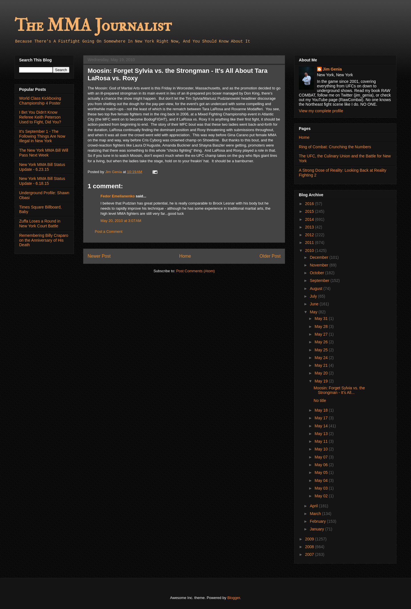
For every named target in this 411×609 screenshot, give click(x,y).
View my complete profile (321, 111)
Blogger (233, 598)
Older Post (270, 256)
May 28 (322, 326)
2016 (310, 203)
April (314, 506)
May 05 (322, 472)
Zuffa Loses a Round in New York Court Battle (40, 223)
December (319, 257)
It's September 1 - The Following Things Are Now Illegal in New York (42, 136)
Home (185, 256)
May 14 (322, 426)
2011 (310, 242)
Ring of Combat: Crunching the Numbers (335, 147)
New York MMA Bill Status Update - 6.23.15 (42, 167)
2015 (310, 211)
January (317, 529)
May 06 (322, 464)
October (317, 273)
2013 (310, 227)
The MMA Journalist (93, 25)
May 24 (322, 357)
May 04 (322, 480)
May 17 (322, 418)
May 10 (322, 449)
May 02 (322, 496)
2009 (310, 539)
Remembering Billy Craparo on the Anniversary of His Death (43, 240)
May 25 (322, 350)
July (314, 296)
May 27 (322, 334)
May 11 (322, 441)
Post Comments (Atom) (195, 271)
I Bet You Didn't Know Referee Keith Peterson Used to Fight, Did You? (40, 117)
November (319, 265)
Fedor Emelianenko (117, 196)
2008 (310, 546)
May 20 (322, 373)
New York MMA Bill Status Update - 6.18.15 (42, 181)
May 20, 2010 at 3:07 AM (120, 221)
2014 (310, 219)
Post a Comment (108, 231)
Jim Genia (332, 69)
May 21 (322, 365)
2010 (310, 250)
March (316, 513)
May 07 (322, 457)
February (318, 521)
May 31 (322, 318)
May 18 (322, 410)
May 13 (322, 433)
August (316, 288)
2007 (310, 554)
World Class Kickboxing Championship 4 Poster (40, 100)
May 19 (322, 381)
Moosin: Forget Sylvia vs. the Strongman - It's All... (339, 390)
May (314, 312)
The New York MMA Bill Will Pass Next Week (43, 152)
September (320, 280)
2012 (310, 235)
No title (320, 400)
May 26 (322, 342)
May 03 (322, 488)
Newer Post (99, 256)
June (314, 304)
